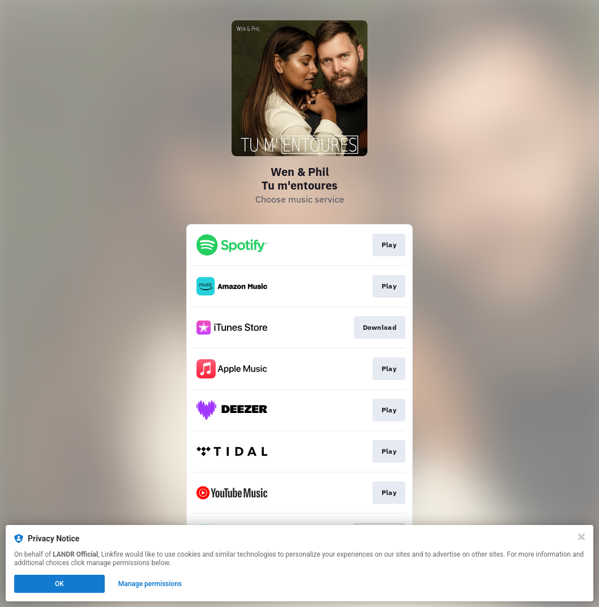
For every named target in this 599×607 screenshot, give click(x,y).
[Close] (581, 537)
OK (59, 584)
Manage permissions (150, 584)
